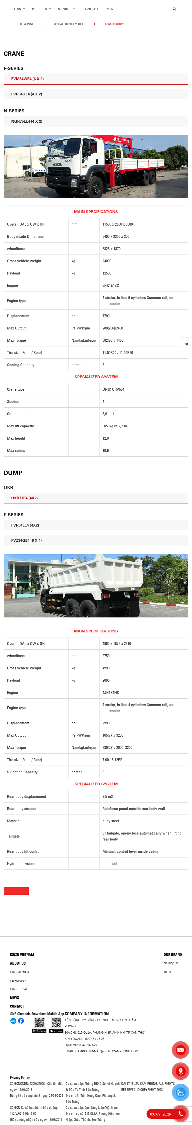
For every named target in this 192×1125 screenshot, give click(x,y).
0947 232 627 (88, 1045)
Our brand (173, 954)
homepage (27, 24)
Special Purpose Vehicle (69, 24)
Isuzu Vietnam (22, 954)
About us (18, 963)
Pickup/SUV (171, 963)
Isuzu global (18, 989)
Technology (18, 980)
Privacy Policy (20, 1078)
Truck (168, 972)
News (110, 9)
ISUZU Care (90, 9)
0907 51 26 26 (94, 1039)
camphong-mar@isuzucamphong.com (106, 1051)
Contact (17, 1006)
